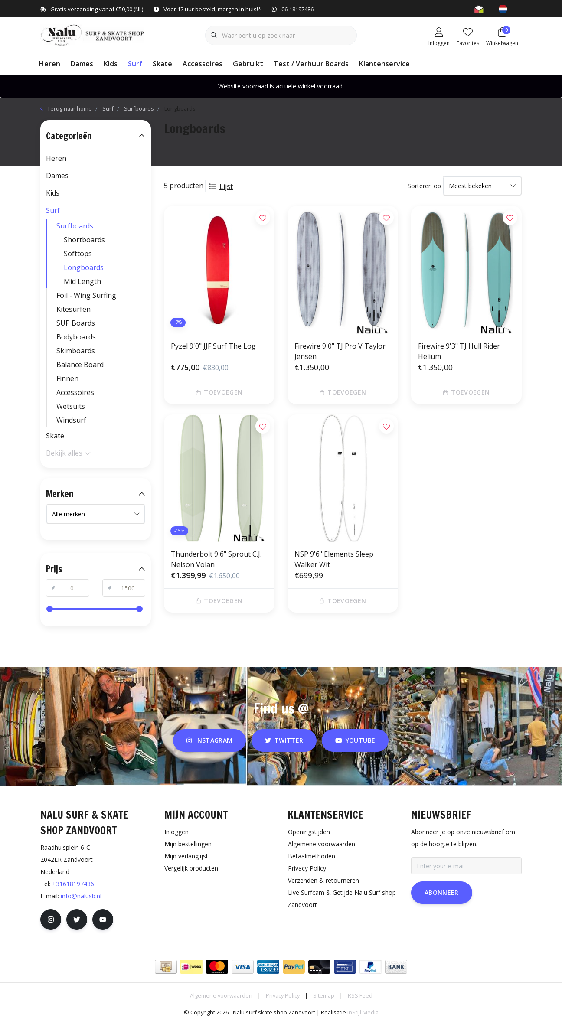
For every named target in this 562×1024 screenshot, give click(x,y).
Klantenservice (384, 63)
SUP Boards (75, 323)
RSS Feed (360, 995)
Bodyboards (76, 337)
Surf (135, 63)
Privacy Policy (283, 995)
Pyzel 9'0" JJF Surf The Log (213, 346)
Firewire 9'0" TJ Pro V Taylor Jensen (340, 351)
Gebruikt (248, 63)
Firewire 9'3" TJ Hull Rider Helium (459, 351)
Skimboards (75, 350)
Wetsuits (70, 406)
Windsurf (71, 420)
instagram (209, 740)
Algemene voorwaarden (221, 995)
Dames (82, 63)
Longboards (180, 108)
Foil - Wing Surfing (86, 295)
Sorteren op (424, 186)
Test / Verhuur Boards (311, 63)
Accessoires (202, 63)
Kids (111, 63)
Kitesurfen (73, 309)
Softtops (78, 253)
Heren (49, 63)
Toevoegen (219, 392)
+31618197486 (73, 884)
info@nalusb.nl (81, 896)
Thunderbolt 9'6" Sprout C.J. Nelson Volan (216, 559)
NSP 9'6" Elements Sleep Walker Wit (333, 559)
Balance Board (80, 364)
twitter (284, 740)
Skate (162, 63)
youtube (355, 740)
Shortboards (84, 240)
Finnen (67, 378)
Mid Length (82, 281)
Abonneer (442, 892)
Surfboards (74, 226)
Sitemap (323, 995)
